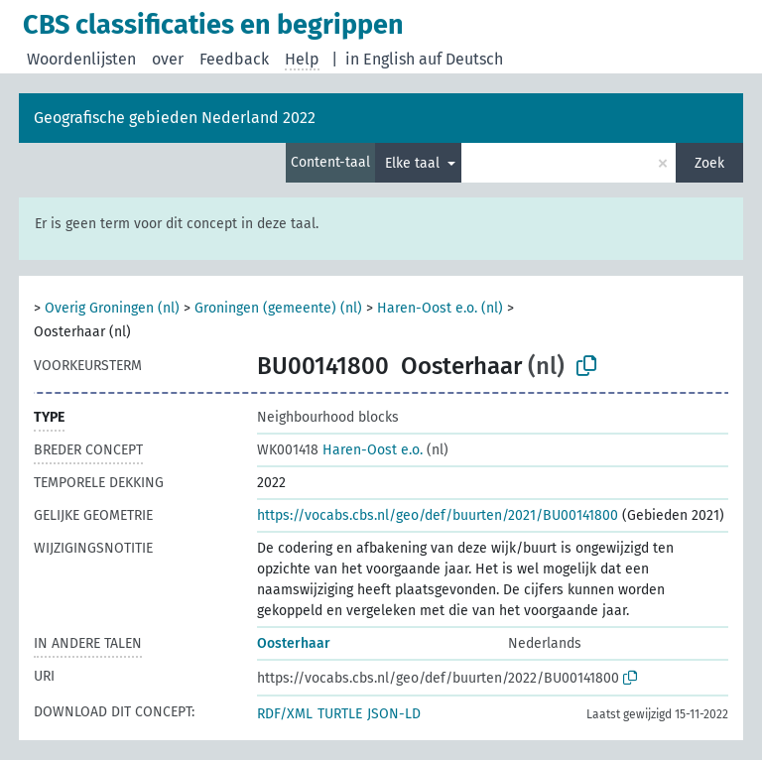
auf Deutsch (461, 59)
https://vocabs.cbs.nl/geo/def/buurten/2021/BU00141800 (437, 515)
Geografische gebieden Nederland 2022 (175, 117)
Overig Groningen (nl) (112, 308)
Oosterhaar (293, 643)
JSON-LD (394, 713)
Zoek (709, 163)
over (168, 59)
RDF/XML (285, 713)
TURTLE (340, 713)
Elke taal (414, 163)
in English (380, 59)
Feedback (234, 59)
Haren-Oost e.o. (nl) (440, 308)
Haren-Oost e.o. (340, 450)
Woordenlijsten (81, 59)
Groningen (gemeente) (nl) (278, 308)
